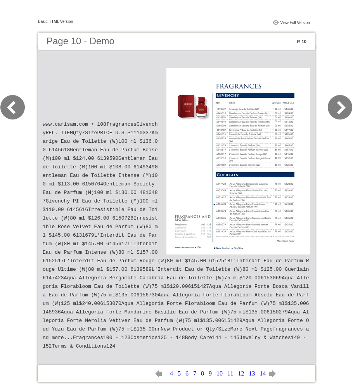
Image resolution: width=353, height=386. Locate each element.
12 (241, 373)
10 (219, 373)
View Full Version (295, 23)
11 (230, 373)
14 (263, 373)
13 (252, 373)
